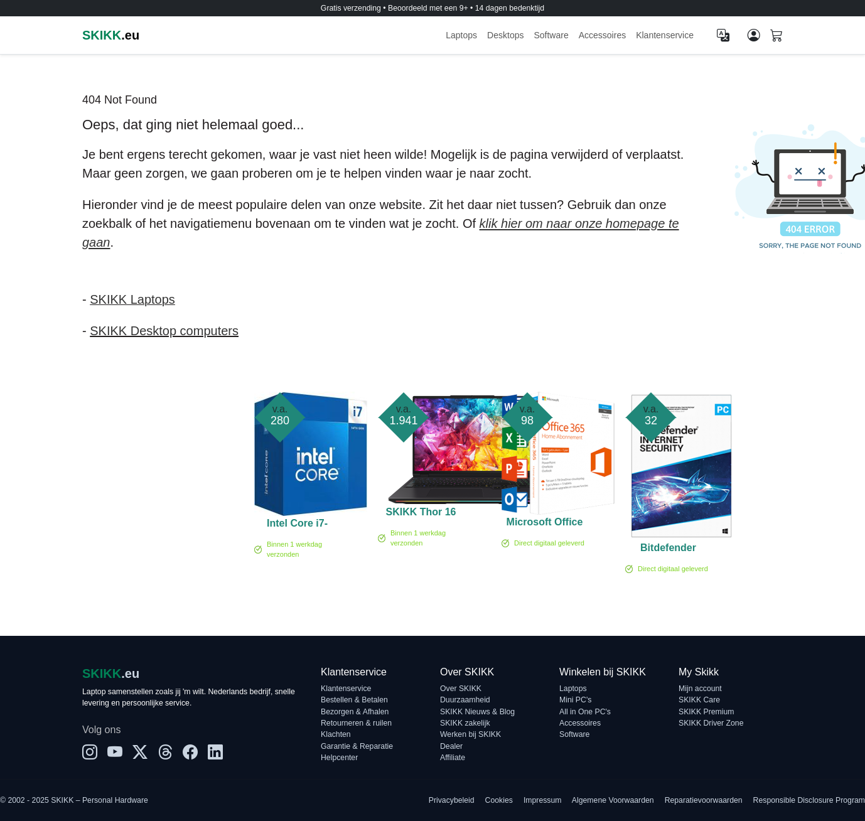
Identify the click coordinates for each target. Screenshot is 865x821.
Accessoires (602, 35)
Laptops (461, 35)
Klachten (336, 734)
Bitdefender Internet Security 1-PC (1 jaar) (667, 549)
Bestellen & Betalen (354, 699)
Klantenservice (665, 35)
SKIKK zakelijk (465, 723)
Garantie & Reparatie (357, 746)
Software (551, 35)
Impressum (543, 800)
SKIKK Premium (706, 711)
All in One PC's (585, 711)
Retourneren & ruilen (356, 723)
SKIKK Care (699, 699)
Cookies (499, 800)
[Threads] (165, 752)
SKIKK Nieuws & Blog (477, 711)
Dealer (451, 746)
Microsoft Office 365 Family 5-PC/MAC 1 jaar (545, 524)
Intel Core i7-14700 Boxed (297, 525)
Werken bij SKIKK (470, 734)
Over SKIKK (460, 688)
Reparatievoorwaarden (704, 800)
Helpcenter (339, 757)
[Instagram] (89, 752)
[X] (140, 752)
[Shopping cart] (776, 36)
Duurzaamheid (465, 699)
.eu (110, 35)
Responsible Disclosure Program (809, 800)
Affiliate (452, 757)
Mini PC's (575, 699)
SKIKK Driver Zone (711, 723)
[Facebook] (190, 752)
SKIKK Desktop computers (164, 331)
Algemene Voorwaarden (613, 800)
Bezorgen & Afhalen (355, 711)
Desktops (505, 35)
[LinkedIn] (215, 752)
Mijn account (700, 688)
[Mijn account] (754, 35)
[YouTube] (114, 752)
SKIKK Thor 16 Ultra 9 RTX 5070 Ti (420, 514)
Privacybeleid (452, 800)
